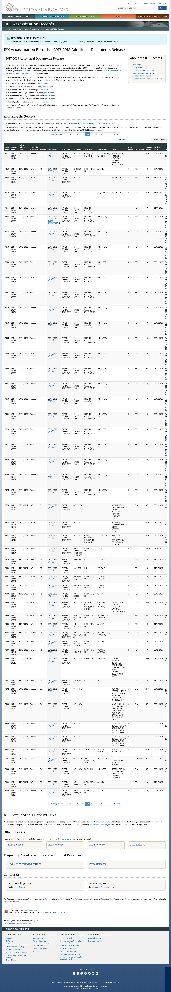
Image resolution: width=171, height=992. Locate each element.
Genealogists (38, 938)
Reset (163, 140)
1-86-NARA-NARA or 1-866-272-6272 (85, 988)
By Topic (9, 938)
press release (43, 83)
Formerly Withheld (34, 148)
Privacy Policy (76, 982)
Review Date (157, 148)
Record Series (149, 148)
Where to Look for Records (70, 951)
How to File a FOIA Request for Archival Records (71, 958)
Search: (122, 139)
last (118, 134)
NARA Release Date (22, 147)
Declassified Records (68, 949)
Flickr (97, 973)
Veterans (36, 951)
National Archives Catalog (15, 947)
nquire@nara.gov (20, 887)
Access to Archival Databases (16, 952)
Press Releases (97, 863)
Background (137, 67)
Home (8, 29)
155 (74, 134)
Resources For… (40, 934)
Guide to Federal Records (69, 946)
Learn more (152, 988)
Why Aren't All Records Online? (71, 954)
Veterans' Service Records (52, 16)
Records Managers (40, 949)
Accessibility (65, 982)
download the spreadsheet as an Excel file (88, 123)
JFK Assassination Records (39, 29)
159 (91, 134)
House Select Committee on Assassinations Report (143, 74)
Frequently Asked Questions (24, 863)
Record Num (14, 148)
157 (82, 134)
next (113, 134)
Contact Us (162, 3)
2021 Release (137, 844)
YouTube (89, 973)
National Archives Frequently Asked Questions (70, 942)
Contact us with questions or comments (18, 923)
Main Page (136, 64)
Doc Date (53, 149)
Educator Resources (85, 16)
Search (162, 8)
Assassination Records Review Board (147, 79)
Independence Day (74, 41)
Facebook (74, 973)
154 (69, 134)
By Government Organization (16, 944)
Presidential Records (13, 949)
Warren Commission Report (143, 70)
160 (96, 134)
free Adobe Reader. (32, 910)
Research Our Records (18, 16)
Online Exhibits (11, 960)
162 (105, 134)
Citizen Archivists (134, 3)
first (53, 134)
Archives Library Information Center (16, 956)
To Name (88, 149)
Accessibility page (60, 912)
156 (78, 134)
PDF (50, 156)
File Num (77, 149)
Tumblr (85, 973)
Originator (139, 149)
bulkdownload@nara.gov (100, 824)
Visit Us (118, 16)
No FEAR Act (107, 982)
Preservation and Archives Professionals (42, 945)
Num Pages (130, 148)
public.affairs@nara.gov (104, 887)
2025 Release (15, 844)
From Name (102, 149)
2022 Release (97, 844)
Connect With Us (86, 969)
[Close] (168, 969)
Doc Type (66, 149)
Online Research (14, 934)
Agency (43, 149)
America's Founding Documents (152, 16)
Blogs (93, 973)
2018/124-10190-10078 (52, 220)
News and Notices (94, 938)
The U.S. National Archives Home (37, 7)
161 (100, 134)
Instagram (81, 973)
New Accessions (93, 941)
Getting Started (66, 938)
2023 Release (56, 844)
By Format (9, 941)
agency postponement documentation (56, 839)
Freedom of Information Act (92, 982)
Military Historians (39, 941)
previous (59, 134)
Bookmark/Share (149, 3)
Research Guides (68, 934)
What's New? (94, 934)
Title (114, 149)
